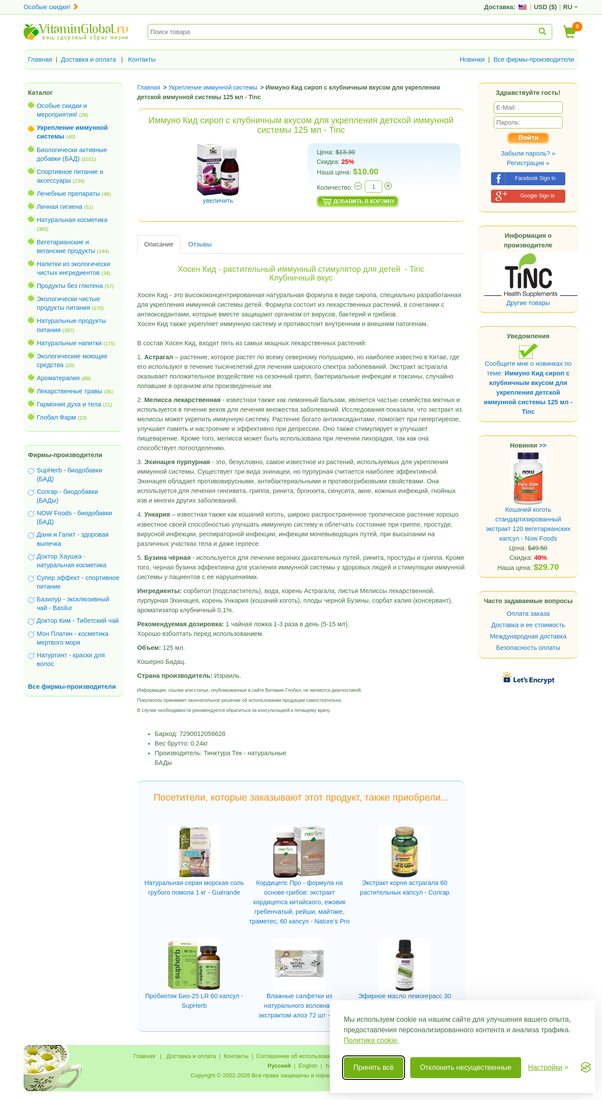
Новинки (472, 59)
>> (543, 445)
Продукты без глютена (70, 285)
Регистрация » (528, 163)
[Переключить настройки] (548, 1067)
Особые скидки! (51, 6)
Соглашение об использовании (297, 1056)
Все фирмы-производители (533, 59)
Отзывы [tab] (199, 244)
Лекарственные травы (69, 391)
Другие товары (528, 302)
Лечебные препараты (68, 193)
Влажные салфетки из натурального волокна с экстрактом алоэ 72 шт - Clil (300, 1005)
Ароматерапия (58, 378)
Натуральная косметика (72, 219)
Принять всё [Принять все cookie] (373, 1067)
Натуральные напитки (69, 343)
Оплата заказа (528, 613)
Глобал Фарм (56, 417)
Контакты (142, 59)
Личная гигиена (60, 206)
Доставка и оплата (88, 59)
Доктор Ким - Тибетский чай (78, 620)
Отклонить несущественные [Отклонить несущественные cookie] (465, 1067)
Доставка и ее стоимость (528, 624)
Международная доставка (528, 636)
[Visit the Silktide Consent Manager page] (585, 1067)
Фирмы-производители (65, 454)
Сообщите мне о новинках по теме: (528, 379)
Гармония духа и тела (69, 404)
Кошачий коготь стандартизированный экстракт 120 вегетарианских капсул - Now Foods (528, 507)
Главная (40, 59)
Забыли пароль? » (528, 153)
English (307, 1065)
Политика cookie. (371, 1040)
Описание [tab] (158, 244)
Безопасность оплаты (528, 647)
